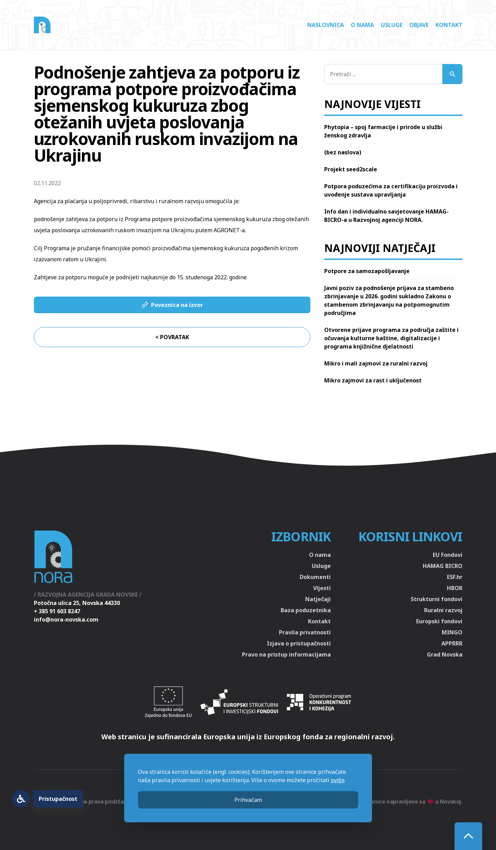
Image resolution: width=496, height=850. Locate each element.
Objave (419, 25)
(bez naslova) (342, 152)
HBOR (454, 588)
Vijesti (322, 588)
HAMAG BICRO (442, 566)
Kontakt (449, 25)
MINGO (452, 632)
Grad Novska (444, 654)
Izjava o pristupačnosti (299, 643)
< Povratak (172, 337)
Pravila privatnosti (305, 632)
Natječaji (318, 599)
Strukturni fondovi (436, 599)
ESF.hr (454, 577)
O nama (362, 25)
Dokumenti (315, 577)
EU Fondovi (447, 555)
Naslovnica (325, 25)
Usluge (391, 25)
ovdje (338, 780)
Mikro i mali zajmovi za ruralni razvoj (376, 363)
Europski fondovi (439, 621)
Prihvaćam (248, 800)
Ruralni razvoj (443, 610)
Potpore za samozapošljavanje (367, 271)
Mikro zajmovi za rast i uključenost (373, 380)
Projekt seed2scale (350, 169)
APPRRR (451, 643)
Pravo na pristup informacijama (286, 654)
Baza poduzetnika (306, 610)
